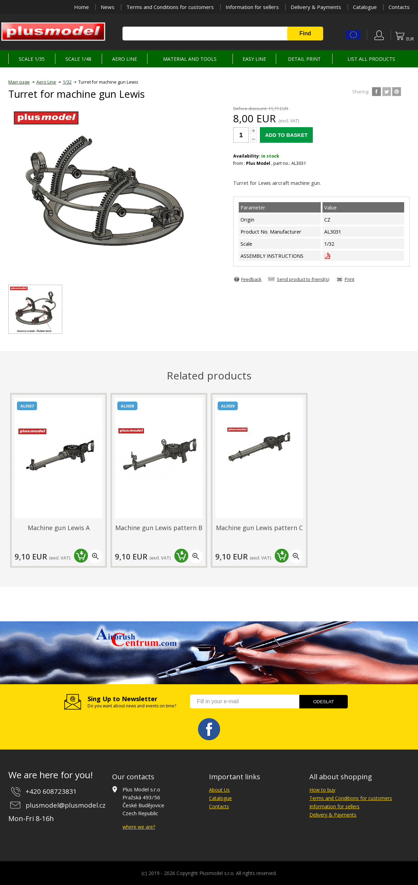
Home (81, 6)
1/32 (67, 82)
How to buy (322, 790)
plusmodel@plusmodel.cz (66, 805)
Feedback (251, 279)
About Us (219, 790)
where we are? (138, 826)
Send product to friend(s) (303, 279)
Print (349, 279)
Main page (19, 82)
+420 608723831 (51, 791)
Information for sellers (252, 6)
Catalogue (365, 6)
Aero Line (46, 82)
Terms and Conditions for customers (170, 6)
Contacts (399, 6)
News (108, 6)
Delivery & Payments (316, 6)
